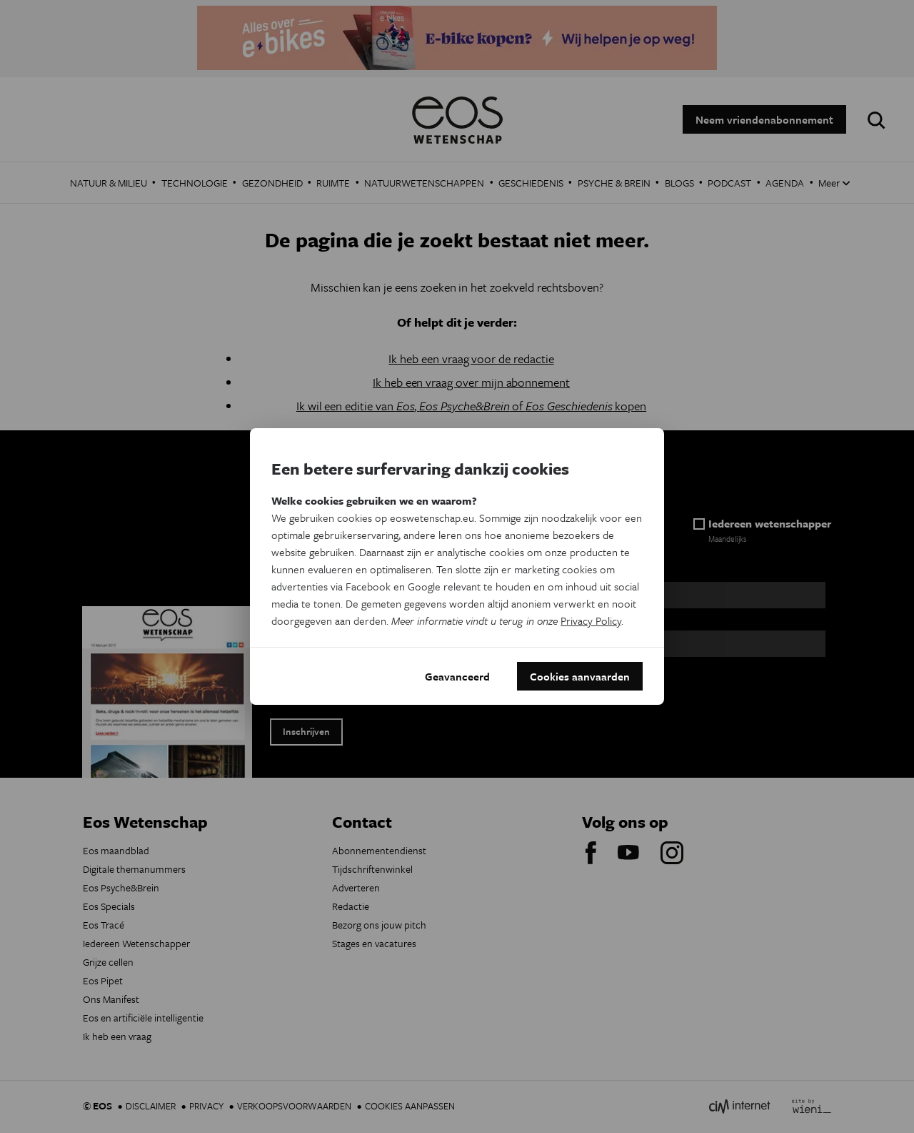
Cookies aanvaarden (580, 676)
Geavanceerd (457, 676)
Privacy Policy (591, 620)
